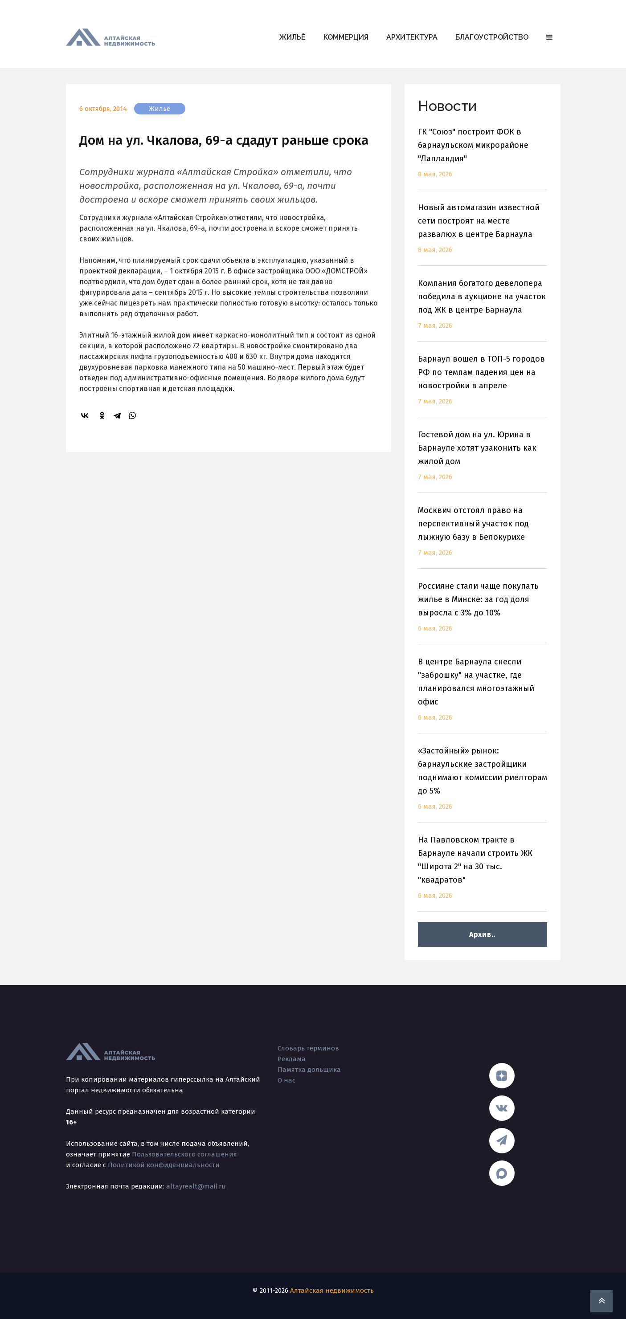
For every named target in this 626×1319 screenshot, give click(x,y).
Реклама (292, 1059)
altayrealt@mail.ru (196, 1186)
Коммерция (345, 37)
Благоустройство (491, 37)
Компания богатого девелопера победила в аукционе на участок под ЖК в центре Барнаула (482, 309)
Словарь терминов (308, 1048)
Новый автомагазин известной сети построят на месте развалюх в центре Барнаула (482, 234)
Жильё (292, 37)
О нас (286, 1080)
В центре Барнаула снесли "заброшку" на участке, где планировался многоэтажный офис (482, 695)
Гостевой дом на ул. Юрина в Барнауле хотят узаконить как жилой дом (482, 461)
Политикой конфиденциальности (164, 1165)
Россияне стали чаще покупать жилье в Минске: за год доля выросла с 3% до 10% (482, 612)
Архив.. (482, 934)
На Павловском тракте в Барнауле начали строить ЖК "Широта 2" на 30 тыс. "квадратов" (482, 873)
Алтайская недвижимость (332, 1290)
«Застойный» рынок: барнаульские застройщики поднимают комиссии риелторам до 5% (482, 784)
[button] (549, 37)
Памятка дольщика (309, 1070)
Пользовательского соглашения (184, 1154)
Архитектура (412, 37)
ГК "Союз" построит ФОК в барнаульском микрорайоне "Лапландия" (482, 158)
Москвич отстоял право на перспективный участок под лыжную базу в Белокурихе (482, 536)
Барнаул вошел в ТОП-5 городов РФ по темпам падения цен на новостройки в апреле (482, 385)
